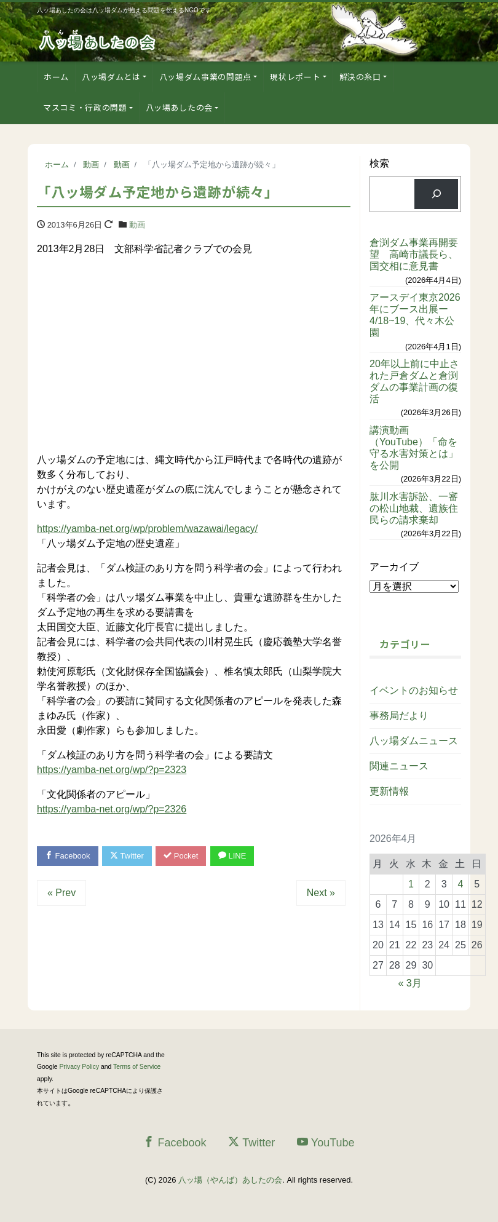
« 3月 (409, 983)
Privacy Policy (79, 1066)
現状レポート (295, 76)
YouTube (326, 1142)
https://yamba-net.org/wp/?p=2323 (111, 769)
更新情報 (389, 791)
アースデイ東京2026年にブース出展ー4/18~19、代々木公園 (415, 315)
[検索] (436, 194)
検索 (379, 163)
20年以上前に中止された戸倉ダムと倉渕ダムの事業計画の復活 (414, 382)
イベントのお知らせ (414, 690)
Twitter (127, 856)
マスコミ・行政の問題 (85, 107)
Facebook (67, 856)
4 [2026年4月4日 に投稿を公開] (460, 884)
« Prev (61, 892)
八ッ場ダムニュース (414, 741)
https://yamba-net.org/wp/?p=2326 (111, 809)
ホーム (56, 76)
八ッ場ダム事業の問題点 (205, 76)
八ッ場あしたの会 (179, 107)
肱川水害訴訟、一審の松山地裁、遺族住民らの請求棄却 (414, 508)
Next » (321, 892)
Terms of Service (136, 1066)
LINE (232, 856)
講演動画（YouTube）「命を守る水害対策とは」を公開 (414, 448)
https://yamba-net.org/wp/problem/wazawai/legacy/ (147, 528)
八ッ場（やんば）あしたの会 (230, 1179)
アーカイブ (394, 566)
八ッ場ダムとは (111, 76)
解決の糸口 (360, 76)
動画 (137, 224)
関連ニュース (399, 766)
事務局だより (399, 715)
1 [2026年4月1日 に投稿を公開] (411, 884)
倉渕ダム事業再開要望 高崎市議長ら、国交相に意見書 (414, 254)
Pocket (181, 856)
